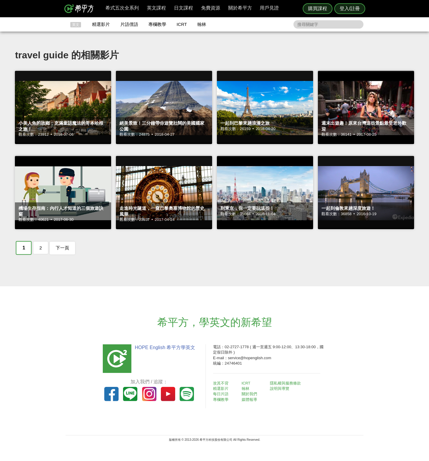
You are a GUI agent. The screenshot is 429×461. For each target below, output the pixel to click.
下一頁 (62, 247)
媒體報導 (250, 399)
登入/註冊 (350, 8)
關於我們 (250, 394)
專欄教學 (157, 24)
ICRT (182, 24)
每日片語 (221, 394)
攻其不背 (221, 383)
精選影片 (101, 24)
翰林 (201, 24)
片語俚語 (129, 24)
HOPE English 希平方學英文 (164, 347)
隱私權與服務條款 (286, 383)
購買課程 (317, 8)
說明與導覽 (280, 388)
